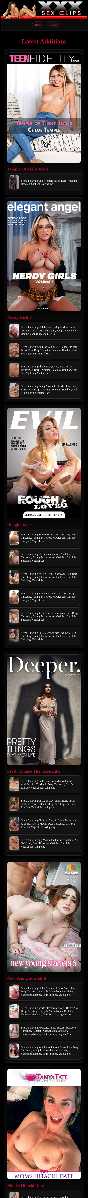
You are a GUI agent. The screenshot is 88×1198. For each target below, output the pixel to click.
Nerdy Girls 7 (19, 317)
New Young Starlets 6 (26, 978)
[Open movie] (44, 107)
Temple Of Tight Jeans (27, 169)
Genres (53, 24)
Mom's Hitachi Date (25, 1185)
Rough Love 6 (19, 524)
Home (38, 24)
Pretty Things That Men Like (33, 771)
